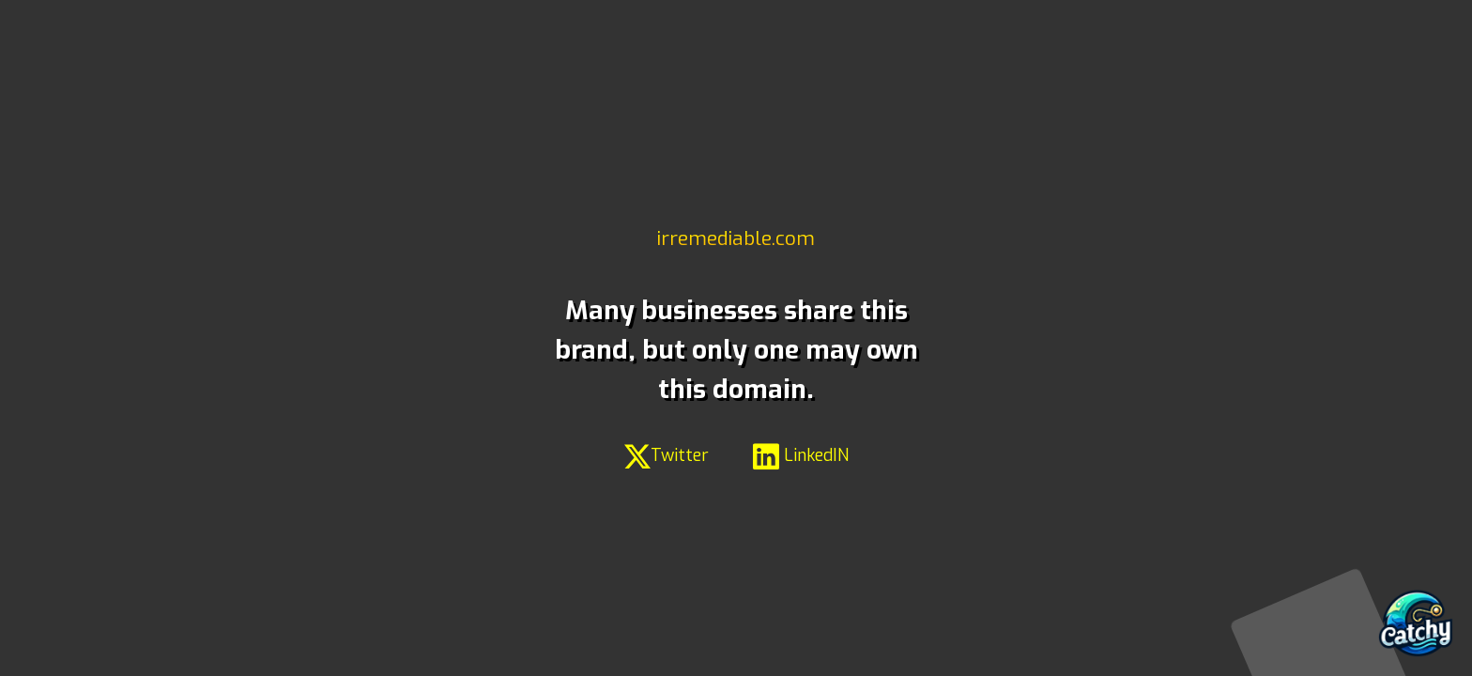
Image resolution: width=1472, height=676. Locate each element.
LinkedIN (801, 455)
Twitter (666, 455)
